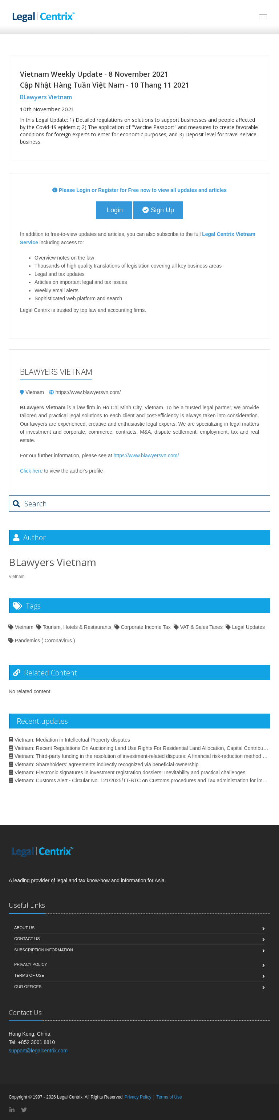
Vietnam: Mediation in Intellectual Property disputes (69, 740)
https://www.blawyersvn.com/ (88, 392)
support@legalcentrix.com (38, 1050)
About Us (24, 928)
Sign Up (158, 210)
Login (114, 210)
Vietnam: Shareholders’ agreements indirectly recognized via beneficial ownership (104, 764)
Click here (31, 471)
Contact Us (27, 938)
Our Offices (27, 986)
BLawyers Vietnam (46, 97)
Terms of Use (29, 975)
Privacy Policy (30, 964)
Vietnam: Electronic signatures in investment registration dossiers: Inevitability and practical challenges (127, 772)
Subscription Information (43, 950)
